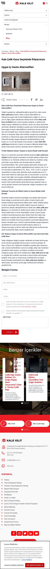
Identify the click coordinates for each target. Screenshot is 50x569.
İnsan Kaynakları (10, 516)
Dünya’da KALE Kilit (11, 492)
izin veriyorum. (27, 307)
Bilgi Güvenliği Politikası (12, 525)
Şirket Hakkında (9, 507)
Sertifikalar (8, 495)
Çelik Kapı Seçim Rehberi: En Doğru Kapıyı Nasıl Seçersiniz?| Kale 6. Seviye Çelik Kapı (13, 382)
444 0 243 (10, 455)
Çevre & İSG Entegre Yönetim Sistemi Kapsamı (21, 504)
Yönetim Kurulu (9, 510)
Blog (7, 38)
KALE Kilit (11, 424)
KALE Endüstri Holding (12, 501)
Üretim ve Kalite (9, 498)
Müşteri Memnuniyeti (11, 489)
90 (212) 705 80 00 (13, 453)
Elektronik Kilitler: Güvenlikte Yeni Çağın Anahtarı (36, 378)
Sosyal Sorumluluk (10, 513)
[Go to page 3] (26, 403)
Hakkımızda (8, 10)
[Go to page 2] (24, 403)
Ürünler (6, 15)
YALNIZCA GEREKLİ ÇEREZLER (13, 565)
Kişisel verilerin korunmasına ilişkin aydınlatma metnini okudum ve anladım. (25, 312)
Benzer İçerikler (25, 350)
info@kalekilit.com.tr (13, 460)
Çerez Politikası (27, 559)
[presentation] (18, 323)
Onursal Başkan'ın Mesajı (13, 483)
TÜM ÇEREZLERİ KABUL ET (34, 565)
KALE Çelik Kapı (38, 424)
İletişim (7, 44)
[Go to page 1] (22, 403)
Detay (34, 307)
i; (19, 533)
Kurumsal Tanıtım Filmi (14, 29)
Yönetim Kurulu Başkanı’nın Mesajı (16, 486)
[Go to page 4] (28, 403)
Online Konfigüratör (11, 20)
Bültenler (9, 34)
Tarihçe (6, 480)
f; (14, 533)
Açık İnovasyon (9, 519)
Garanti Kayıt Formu (11, 522)
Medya (6, 25)
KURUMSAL (7, 474)
